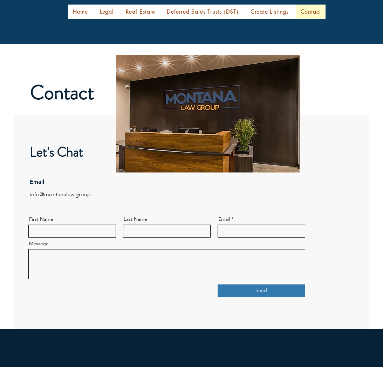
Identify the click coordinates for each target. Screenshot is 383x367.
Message (39, 243)
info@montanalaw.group (60, 194)
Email (224, 219)
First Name (41, 219)
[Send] (261, 290)
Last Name (135, 219)
